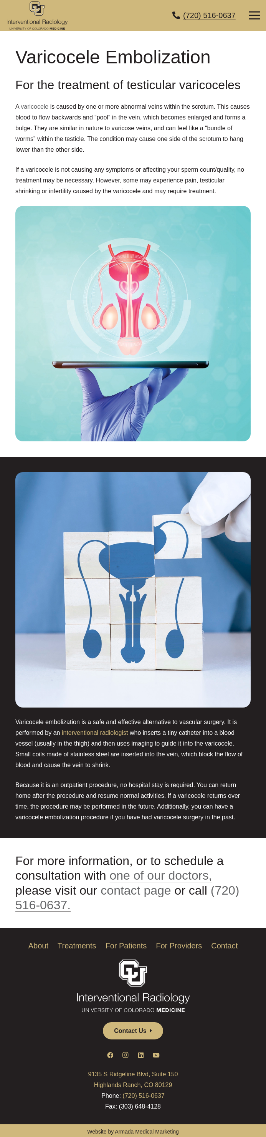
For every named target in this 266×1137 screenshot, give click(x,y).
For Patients (126, 945)
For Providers (179, 945)
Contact (224, 945)
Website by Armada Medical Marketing (133, 1132)
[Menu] (254, 15)
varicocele (34, 106)
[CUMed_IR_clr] (37, 15)
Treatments (77, 945)
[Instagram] (125, 1055)
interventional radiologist (95, 732)
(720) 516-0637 (143, 1095)
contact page (136, 890)
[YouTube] (156, 1055)
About (38, 945)
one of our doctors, (160, 875)
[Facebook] (110, 1055)
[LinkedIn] (141, 1055)
